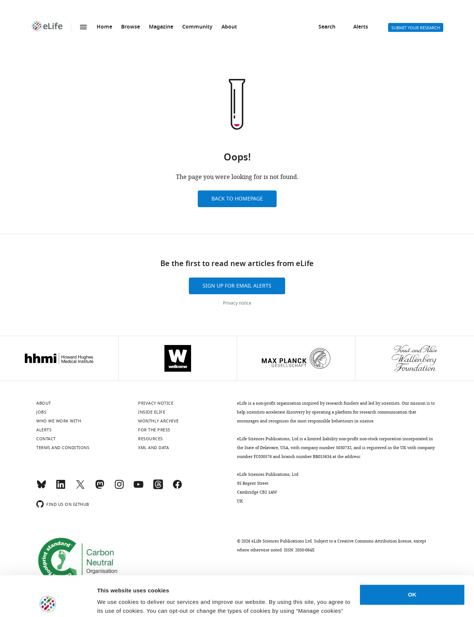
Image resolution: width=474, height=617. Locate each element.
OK (412, 557)
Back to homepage (237, 199)
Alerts (360, 27)
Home (104, 27)
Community (197, 27)
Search (327, 27)
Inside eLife (151, 412)
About (229, 27)
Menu (83, 27)
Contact (46, 439)
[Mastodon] (99, 487)
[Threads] (158, 487)
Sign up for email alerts (237, 286)
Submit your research (415, 28)
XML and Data (153, 448)
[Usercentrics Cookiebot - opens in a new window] (48, 602)
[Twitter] (80, 487)
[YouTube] (138, 487)
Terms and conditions (62, 448)
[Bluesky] (41, 487)
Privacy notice (237, 303)
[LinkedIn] (61, 487)
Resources (150, 439)
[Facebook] (177, 487)
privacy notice (235, 582)
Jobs (41, 412)
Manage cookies (118, 602)
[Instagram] (119, 487)
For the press (154, 430)
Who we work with (58, 421)
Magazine (161, 27)
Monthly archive (158, 421)
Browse (130, 27)
